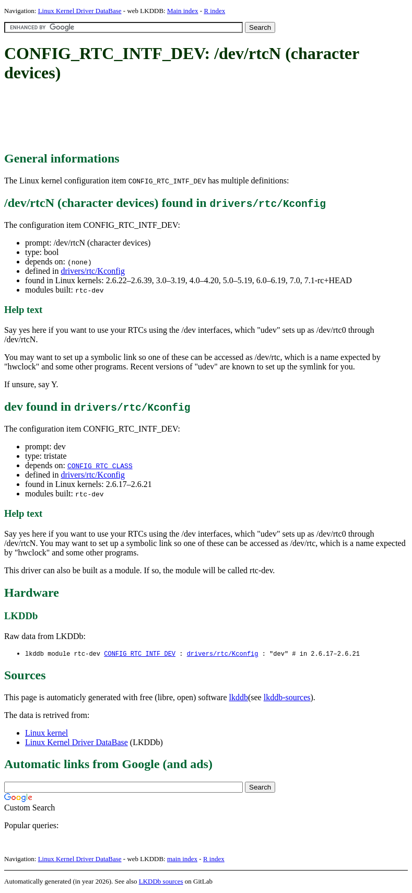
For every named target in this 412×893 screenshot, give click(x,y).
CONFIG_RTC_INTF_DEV (139, 654)
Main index (182, 11)
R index (214, 11)
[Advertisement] (194, 117)
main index (182, 859)
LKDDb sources (161, 882)
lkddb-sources (287, 697)
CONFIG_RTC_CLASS (100, 465)
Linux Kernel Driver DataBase (80, 11)
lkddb (238, 697)
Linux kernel (46, 733)
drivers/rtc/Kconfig (93, 270)
